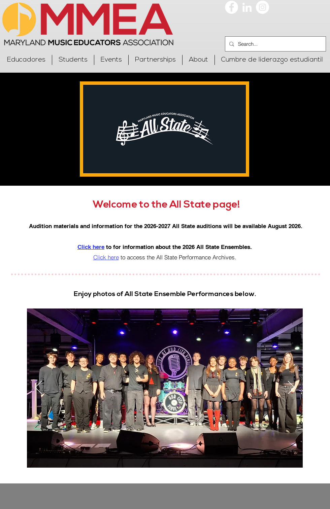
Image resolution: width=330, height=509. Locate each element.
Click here (106, 257)
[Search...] (274, 44)
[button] (26, 60)
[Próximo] (291, 388)
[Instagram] (262, 7)
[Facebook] (231, 7)
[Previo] (38, 388)
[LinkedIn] (247, 7)
